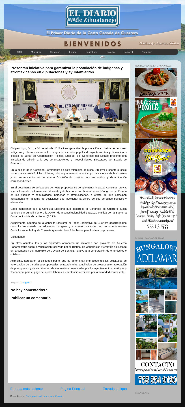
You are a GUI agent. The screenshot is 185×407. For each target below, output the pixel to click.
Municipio (36, 52)
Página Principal (72, 389)
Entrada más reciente (26, 389)
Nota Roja (147, 52)
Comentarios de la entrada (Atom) (44, 396)
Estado (72, 52)
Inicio (19, 51)
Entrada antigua (115, 389)
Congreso (55, 52)
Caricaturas (91, 52)
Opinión (111, 52)
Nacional (128, 52)
